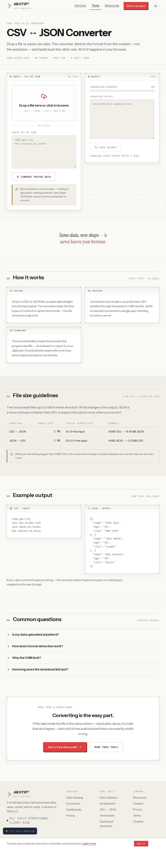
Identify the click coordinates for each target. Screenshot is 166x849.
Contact (138, 803)
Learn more (89, 843)
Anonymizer (107, 815)
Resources (112, 5)
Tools (95, 5)
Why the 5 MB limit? (26, 660)
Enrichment (73, 803)
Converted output (101, 96)
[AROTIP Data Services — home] (19, 6)
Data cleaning (74, 797)
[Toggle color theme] (155, 5)
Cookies (138, 821)
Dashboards (73, 809)
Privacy (137, 809)
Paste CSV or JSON (24, 132)
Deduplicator (108, 803)
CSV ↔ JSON (108, 809)
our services (146, 456)
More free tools (106, 748)
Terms (137, 815)
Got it (141, 843)
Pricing (70, 815)
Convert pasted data (34, 176)
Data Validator (108, 797)
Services (80, 5)
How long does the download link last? (40, 671)
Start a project (135, 6)
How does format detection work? (37, 648)
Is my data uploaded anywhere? (35, 636)
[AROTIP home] (33, 794)
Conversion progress (103, 86)
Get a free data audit (65, 749)
